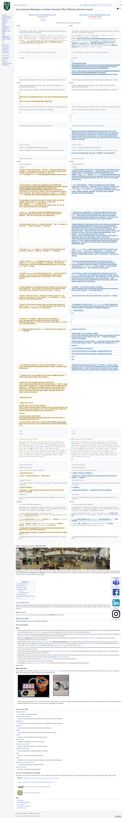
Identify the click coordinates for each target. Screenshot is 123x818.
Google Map (19, 614)
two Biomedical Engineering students (62, 651)
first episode (62, 643)
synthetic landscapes (26, 635)
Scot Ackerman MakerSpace (38, 663)
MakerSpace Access (26, 621)
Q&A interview (59, 645)
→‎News (42, 18)
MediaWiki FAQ (21, 808)
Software (18, 730)
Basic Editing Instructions (23, 802)
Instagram (115, 619)
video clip (37, 645)
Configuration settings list (23, 806)
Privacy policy (18, 816)
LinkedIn (115, 608)
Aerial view (26, 614)
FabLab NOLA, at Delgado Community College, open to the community (40, 778)
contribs (45, 16)
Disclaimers (38, 816)
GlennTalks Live (91, 638)
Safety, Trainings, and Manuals (23, 716)
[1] (95, 571)
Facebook (115, 597)
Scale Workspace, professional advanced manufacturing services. (37, 782)
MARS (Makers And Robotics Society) (25, 762)
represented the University (42, 641)
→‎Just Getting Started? (94, 18)
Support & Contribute (21, 767)
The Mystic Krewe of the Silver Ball (30, 792)
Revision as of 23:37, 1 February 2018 (38, 15)
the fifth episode (91, 643)
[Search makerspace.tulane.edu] (109, 5)
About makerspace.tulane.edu (28, 816)
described (30, 571)
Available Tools (19, 721)
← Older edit (42, 20)
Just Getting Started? (22, 602)
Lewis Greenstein (46, 658)
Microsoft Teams (116, 587)
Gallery (17, 753)
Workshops (18, 725)
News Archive (19, 665)
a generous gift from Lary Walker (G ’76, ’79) (49, 670)
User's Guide (20, 804)
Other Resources (20, 739)
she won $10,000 (64, 656)
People (17, 757)
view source (52, 15)
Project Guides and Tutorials (23, 744)
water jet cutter (23, 647)
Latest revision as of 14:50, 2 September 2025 (91, 15)
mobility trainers (37, 632)
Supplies (18, 734)
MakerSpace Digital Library (22, 748)
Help (120, 8)
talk (41, 16)
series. (79, 645)
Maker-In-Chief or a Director (24, 574)
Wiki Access (20, 800)
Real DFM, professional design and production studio (36, 786)
